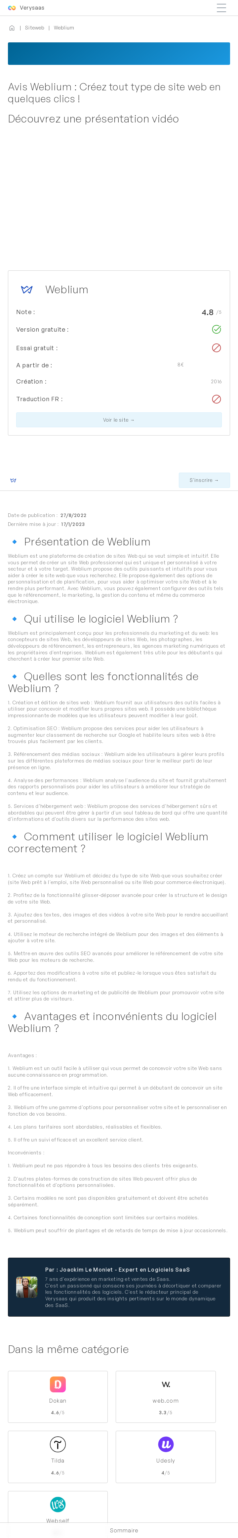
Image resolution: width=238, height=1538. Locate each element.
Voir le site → (119, 420)
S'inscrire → (204, 480)
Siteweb (34, 27)
